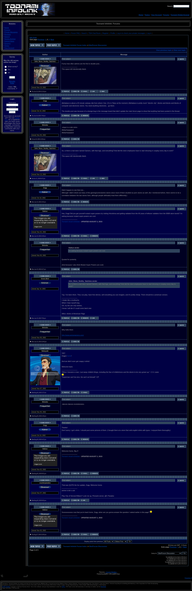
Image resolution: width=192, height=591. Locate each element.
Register (105, 33)
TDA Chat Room (94, 33)
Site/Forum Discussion (98, 45)
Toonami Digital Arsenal (180, 15)
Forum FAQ (75, 33)
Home (141, 15)
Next (52, 39)
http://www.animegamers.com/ (73, 335)
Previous (41, 39)
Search (7, 37)
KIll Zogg (33, 37)
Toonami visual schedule (71, 221)
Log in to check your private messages (131, 33)
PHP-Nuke (6, 586)
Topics (147, 15)
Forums (166, 15)
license (103, 586)
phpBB (105, 574)
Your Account (156, 15)
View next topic (180, 50)
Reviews (7, 34)
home (69, 356)
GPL (63, 586)
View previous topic (164, 50)
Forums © (188, 578)
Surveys (7, 43)
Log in (149, 33)
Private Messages (11, 32)
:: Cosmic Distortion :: (111, 572)
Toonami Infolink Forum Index (75, 45)
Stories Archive (9, 39)
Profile (113, 33)
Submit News (9, 41)
